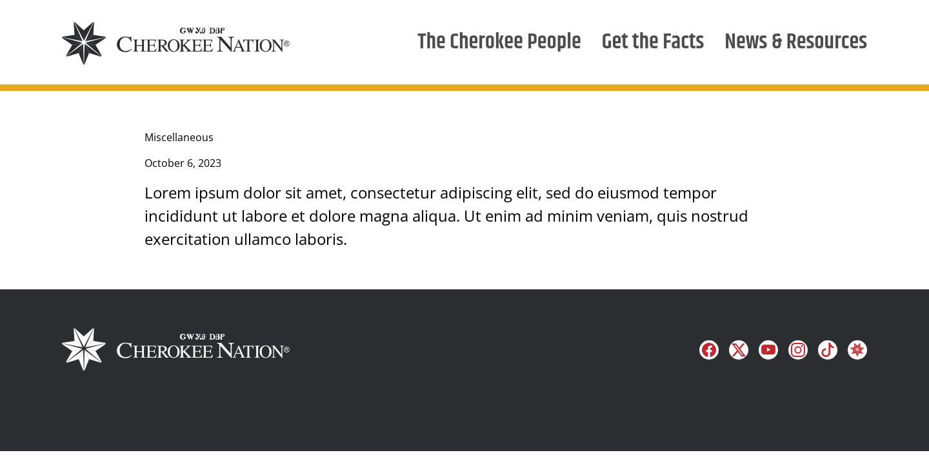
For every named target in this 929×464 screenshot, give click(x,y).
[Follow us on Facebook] (709, 350)
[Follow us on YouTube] (768, 350)
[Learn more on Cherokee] (857, 350)
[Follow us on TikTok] (827, 350)
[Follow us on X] (738, 350)
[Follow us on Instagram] (798, 350)
